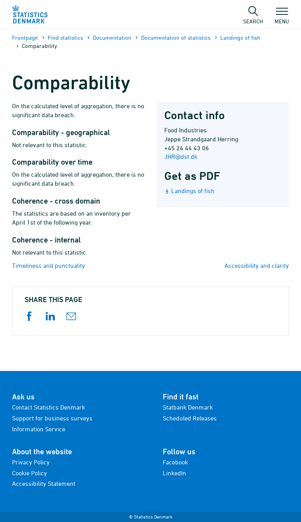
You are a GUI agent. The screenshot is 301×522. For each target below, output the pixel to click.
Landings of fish (240, 37)
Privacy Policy (31, 462)
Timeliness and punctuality (48, 265)
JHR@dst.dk (180, 156)
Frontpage (25, 37)
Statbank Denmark (188, 407)
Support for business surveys (52, 418)
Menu (282, 17)
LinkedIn (174, 472)
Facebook (175, 462)
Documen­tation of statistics (176, 37)
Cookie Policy (29, 472)
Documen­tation (112, 37)
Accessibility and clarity (256, 265)
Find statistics (65, 37)
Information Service (38, 428)
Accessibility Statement (43, 483)
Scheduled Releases (190, 418)
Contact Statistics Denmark (48, 407)
